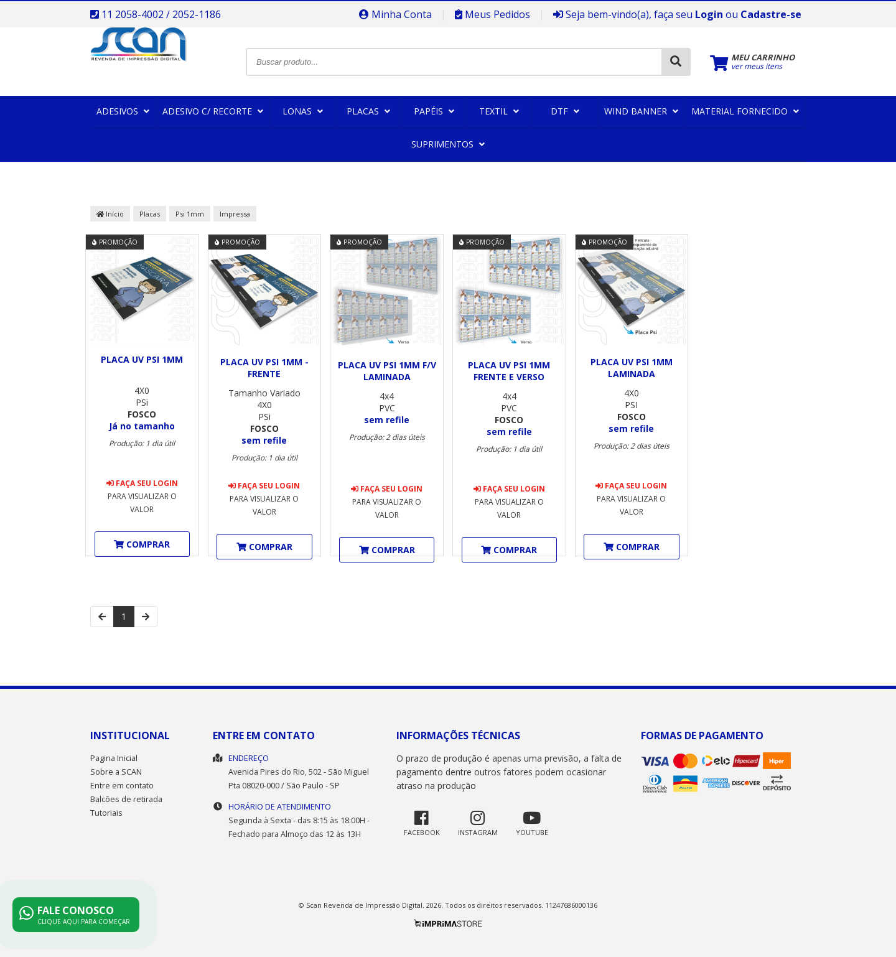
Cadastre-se (770, 14)
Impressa (235, 213)
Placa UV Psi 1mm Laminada (631, 368)
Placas (368, 111)
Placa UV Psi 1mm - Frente (264, 368)
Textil (499, 111)
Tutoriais (106, 813)
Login (709, 14)
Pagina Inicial (114, 758)
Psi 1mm (189, 213)
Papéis (434, 111)
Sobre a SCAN (116, 772)
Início (110, 213)
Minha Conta (395, 14)
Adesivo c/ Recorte (212, 111)
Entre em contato (122, 785)
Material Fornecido (745, 111)
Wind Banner (641, 111)
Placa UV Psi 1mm (142, 359)
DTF (565, 111)
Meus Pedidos (492, 14)
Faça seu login (142, 483)
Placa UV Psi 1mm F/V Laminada (387, 371)
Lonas (302, 111)
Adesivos (122, 111)
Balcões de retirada (126, 799)
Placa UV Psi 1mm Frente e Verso (509, 371)
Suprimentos (448, 144)
